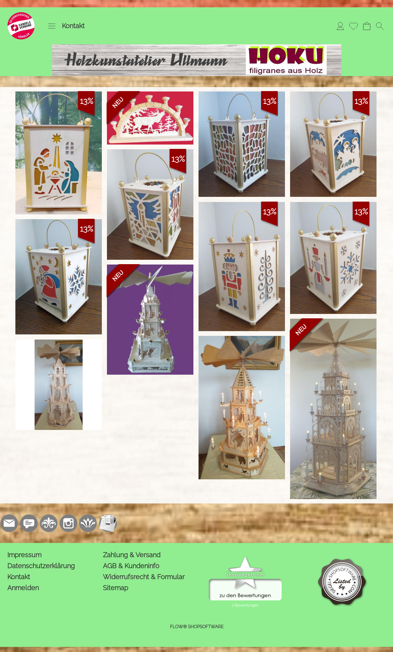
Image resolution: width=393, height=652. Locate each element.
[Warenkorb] (366, 26)
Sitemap (115, 588)
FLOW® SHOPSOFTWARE (196, 626)
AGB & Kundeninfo (131, 566)
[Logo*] (21, 15)
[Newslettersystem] (108, 523)
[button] (52, 26)
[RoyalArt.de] (49, 523)
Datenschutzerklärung (41, 566)
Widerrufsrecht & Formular (144, 577)
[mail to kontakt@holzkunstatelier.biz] (9, 523)
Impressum (24, 555)
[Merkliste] (353, 26)
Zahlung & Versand (131, 555)
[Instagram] (68, 523)
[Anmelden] (340, 26)
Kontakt (73, 26)
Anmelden (23, 588)
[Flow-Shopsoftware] (88, 523)
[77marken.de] (29, 523)
